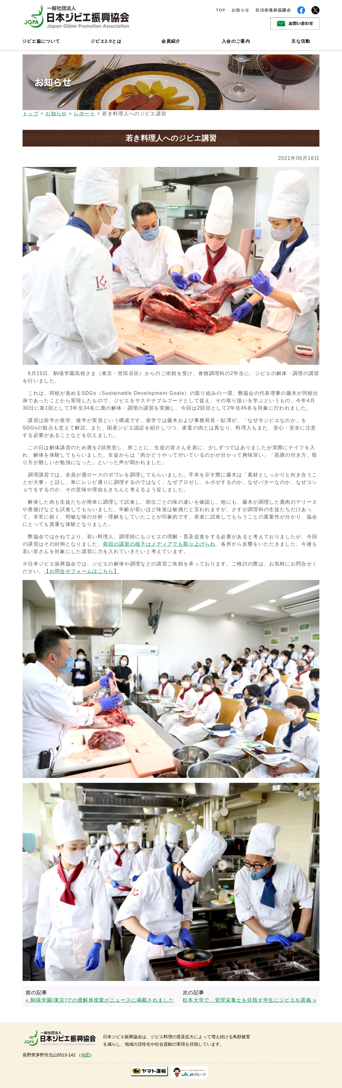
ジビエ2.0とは (106, 41)
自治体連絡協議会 (273, 10)
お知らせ (240, 10)
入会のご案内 (236, 41)
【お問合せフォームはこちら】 (81, 571)
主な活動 (300, 41)
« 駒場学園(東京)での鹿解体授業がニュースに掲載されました (100, 1000)
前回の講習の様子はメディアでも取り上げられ (159, 544)
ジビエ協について (41, 41)
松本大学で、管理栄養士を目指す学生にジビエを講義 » (249, 1000)
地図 (85, 1054)
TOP (220, 10)
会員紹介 (170, 41)
